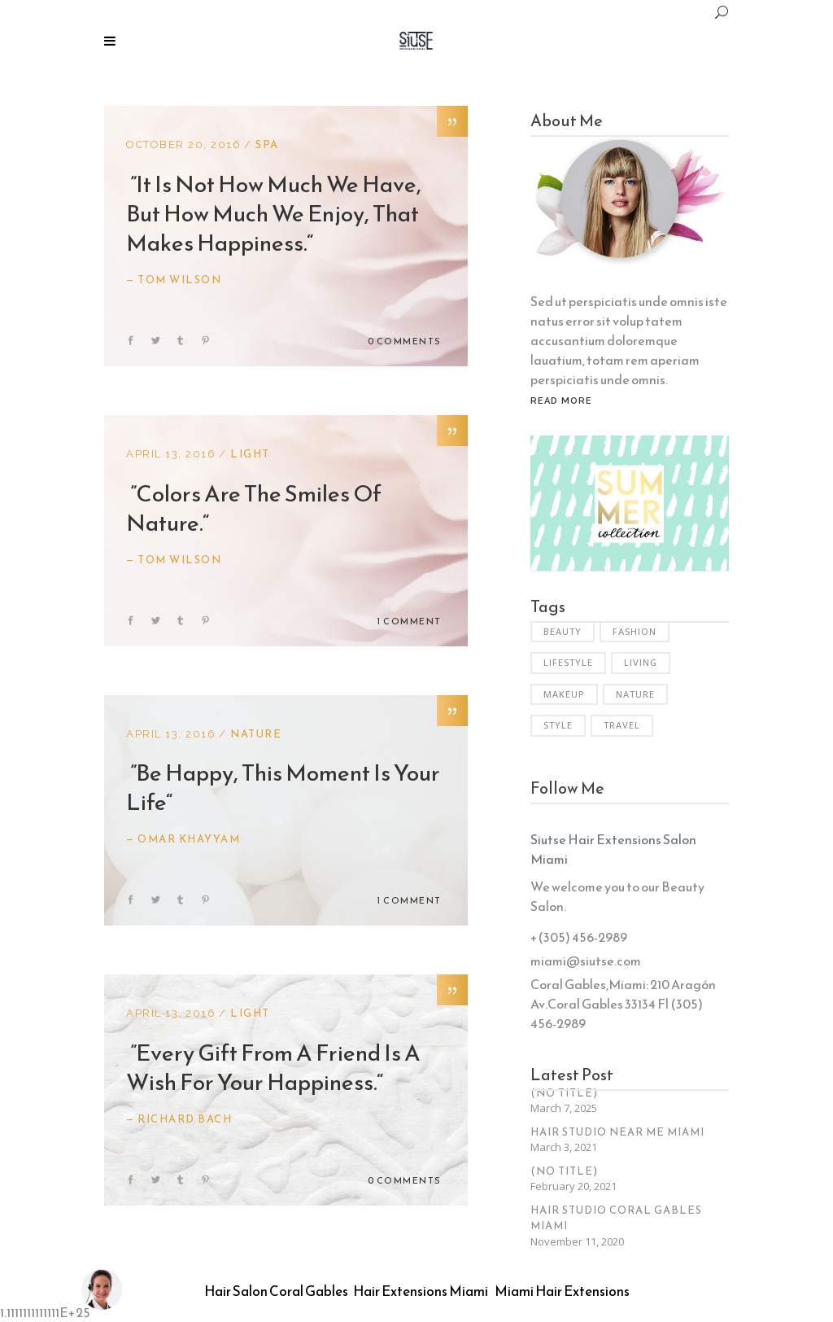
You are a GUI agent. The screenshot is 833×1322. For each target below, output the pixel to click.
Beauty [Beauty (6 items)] (562, 631)
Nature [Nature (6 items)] (635, 694)
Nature (255, 734)
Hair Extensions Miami (420, 1291)
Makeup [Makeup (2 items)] (564, 694)
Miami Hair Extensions (562, 1291)
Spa (267, 144)
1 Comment (409, 621)
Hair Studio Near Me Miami (617, 1132)
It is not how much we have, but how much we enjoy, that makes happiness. (273, 213)
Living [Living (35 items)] (640, 662)
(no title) (564, 1093)
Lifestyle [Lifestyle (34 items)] (568, 662)
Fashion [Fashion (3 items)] (634, 631)
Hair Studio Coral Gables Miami (616, 1218)
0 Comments (405, 341)
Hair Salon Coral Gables (276, 1291)
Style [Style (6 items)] (558, 725)
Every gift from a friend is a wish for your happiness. (273, 1067)
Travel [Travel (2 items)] (622, 725)
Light (250, 454)
